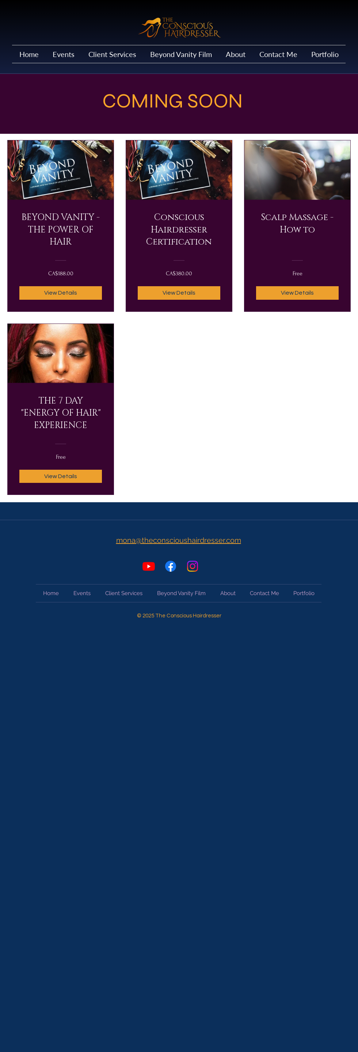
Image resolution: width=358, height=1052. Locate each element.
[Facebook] (170, 566)
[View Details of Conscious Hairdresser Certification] (179, 292)
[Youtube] (148, 566)
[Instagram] (192, 566)
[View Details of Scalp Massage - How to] (297, 292)
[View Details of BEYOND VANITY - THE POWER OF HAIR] (60, 292)
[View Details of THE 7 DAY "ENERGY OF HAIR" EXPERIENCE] (60, 476)
